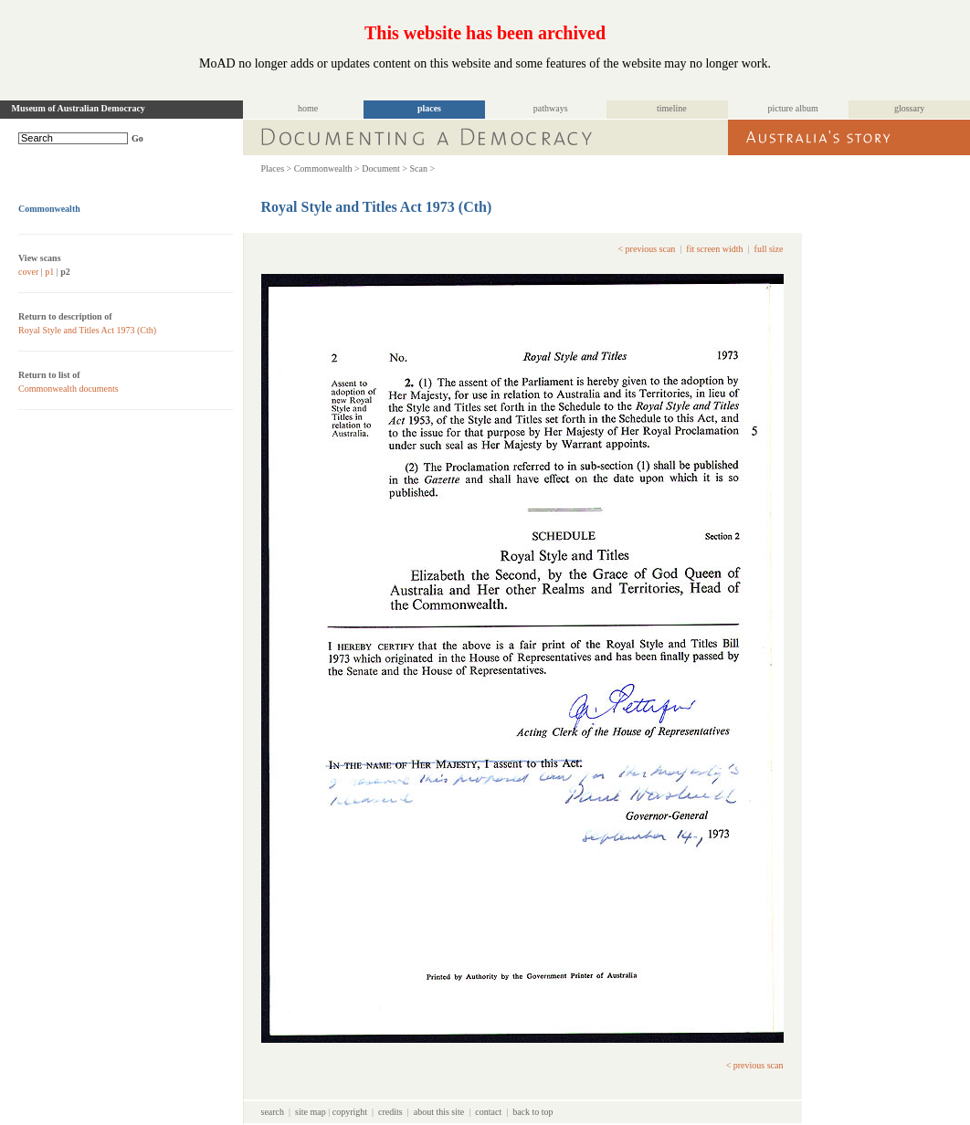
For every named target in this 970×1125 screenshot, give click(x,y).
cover (28, 272)
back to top (532, 1112)
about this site (439, 1112)
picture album (793, 108)
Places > (276, 168)
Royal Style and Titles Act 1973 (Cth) (87, 330)
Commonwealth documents (68, 389)
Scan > (423, 168)
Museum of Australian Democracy (78, 108)
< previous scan (646, 249)
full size (769, 249)
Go (137, 138)
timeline (672, 108)
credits (390, 1112)
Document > (384, 168)
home (308, 108)
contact (488, 1112)
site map (310, 1112)
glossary (909, 108)
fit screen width (714, 249)
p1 (49, 272)
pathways (550, 108)
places (429, 108)
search (273, 1112)
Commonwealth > (327, 168)
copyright (349, 1112)
